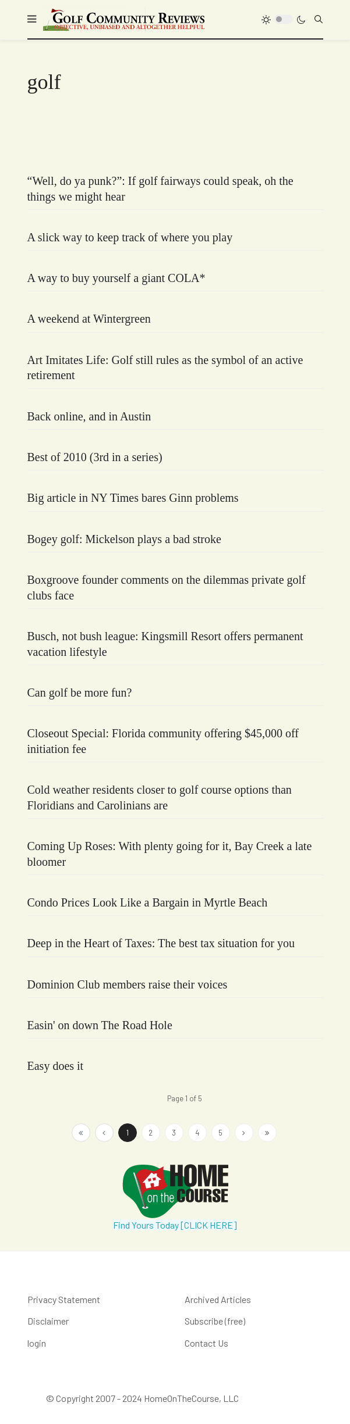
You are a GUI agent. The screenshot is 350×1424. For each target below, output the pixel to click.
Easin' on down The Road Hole (99, 1025)
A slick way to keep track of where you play (130, 237)
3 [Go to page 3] (174, 1132)
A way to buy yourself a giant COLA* (116, 278)
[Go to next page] (244, 1132)
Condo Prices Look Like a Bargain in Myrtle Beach (147, 902)
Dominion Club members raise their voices (127, 984)
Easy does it (55, 1065)
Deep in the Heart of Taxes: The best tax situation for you (161, 943)
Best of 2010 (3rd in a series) (94, 457)
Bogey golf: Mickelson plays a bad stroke (124, 539)
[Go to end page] (267, 1132)
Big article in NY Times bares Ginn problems (133, 497)
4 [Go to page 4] (197, 1132)
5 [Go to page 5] (220, 1132)
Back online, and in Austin (89, 416)
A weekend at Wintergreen (89, 318)
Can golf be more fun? (79, 692)
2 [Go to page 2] (151, 1132)
